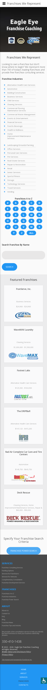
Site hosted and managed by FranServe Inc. (17, 660)
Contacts (23, 685)
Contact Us (6, 613)
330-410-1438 (11, 641)
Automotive (12, 89)
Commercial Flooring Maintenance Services (16, 109)
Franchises (23, 681)
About (23, 673)
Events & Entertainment (17, 118)
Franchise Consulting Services (12, 568)
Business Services (15, 96)
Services (23, 677)
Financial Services (14, 122)
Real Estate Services (16, 160)
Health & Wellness (15, 130)
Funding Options (8, 571)
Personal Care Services (17, 153)
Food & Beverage (15, 126)
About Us (5, 610)
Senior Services (13, 172)
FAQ (3, 616)
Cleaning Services (14, 104)
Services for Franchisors (10, 574)
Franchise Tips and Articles (11, 625)
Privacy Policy (7, 654)
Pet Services (12, 156)
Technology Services (16, 184)
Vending (10, 191)
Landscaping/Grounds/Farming (20, 145)
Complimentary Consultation (12, 580)
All (31, 232)
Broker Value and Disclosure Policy (16, 651)
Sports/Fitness (13, 176)
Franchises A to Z (8, 594)
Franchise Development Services (13, 583)
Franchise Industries (9, 597)
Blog (3, 619)
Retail (9, 168)
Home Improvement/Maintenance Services (19, 136)
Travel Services (14, 188)
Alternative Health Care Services (21, 85)
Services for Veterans (9, 577)
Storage (10, 180)
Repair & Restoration (16, 164)
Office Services (13, 149)
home (23, 669)
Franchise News (7, 622)
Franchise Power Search (23, 560)
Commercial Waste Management (21, 114)
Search (9, 267)
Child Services (13, 100)
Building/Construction (16, 92)
